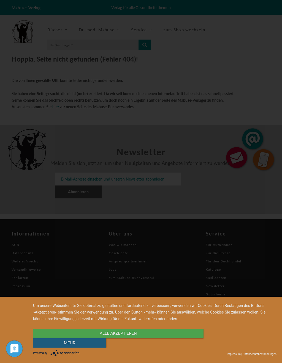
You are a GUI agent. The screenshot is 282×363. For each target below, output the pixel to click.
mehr (240, 342)
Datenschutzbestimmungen (259, 354)
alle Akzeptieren (118, 342)
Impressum (234, 354)
